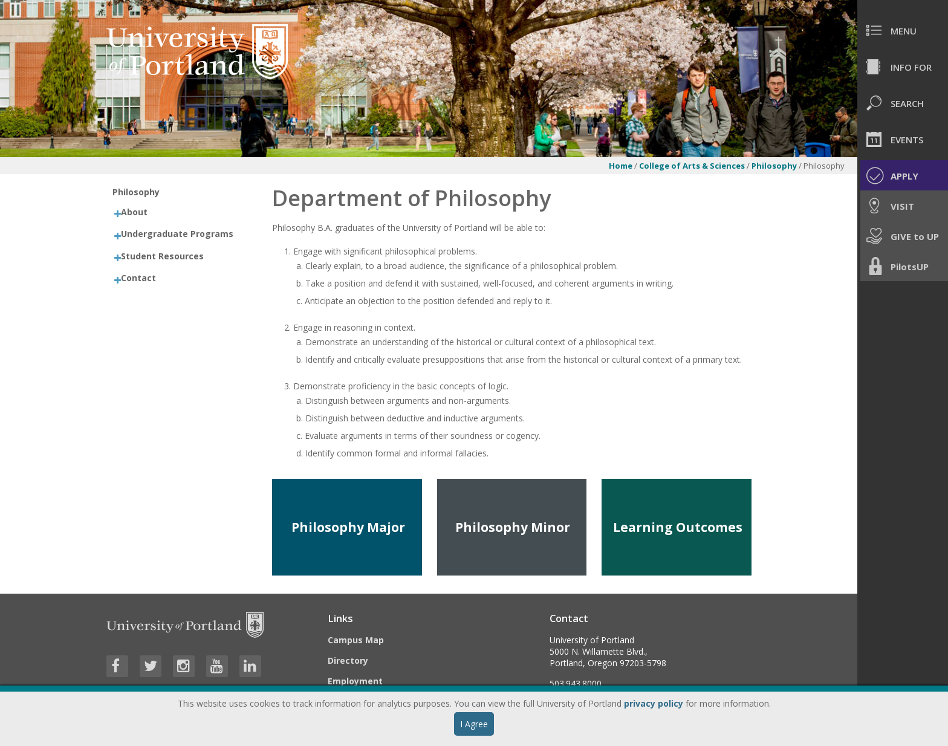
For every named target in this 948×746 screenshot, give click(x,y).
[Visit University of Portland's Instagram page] (184, 666)
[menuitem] (902, 30)
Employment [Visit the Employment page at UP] (355, 681)
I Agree (474, 724)
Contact (138, 278)
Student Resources (162, 256)
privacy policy (653, 703)
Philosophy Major (348, 527)
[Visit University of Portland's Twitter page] (150, 666)
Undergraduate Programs (177, 233)
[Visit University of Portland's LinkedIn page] (250, 666)
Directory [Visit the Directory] (348, 660)
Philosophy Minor (512, 527)
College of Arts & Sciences (692, 165)
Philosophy (774, 165)
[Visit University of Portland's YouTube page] (217, 666)
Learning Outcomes (677, 527)
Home (620, 165)
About (134, 212)
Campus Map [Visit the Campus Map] (356, 640)
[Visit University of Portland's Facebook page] (117, 666)
